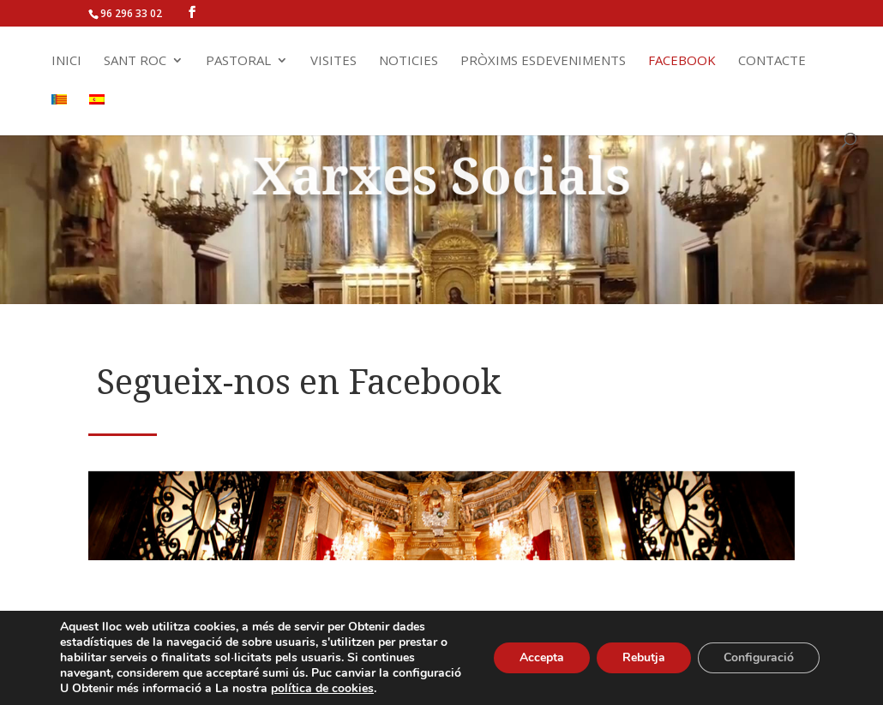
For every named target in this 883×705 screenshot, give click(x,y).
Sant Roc (135, 61)
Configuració (759, 657)
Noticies (408, 61)
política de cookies (322, 688)
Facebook (682, 61)
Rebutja (643, 657)
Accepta (542, 657)
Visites (333, 61)
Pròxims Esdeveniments (543, 61)
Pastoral (238, 61)
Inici (66, 61)
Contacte (772, 61)
